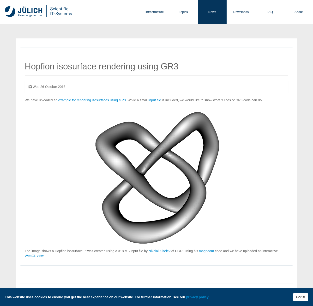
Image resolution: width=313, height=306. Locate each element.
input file (155, 100)
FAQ (270, 12)
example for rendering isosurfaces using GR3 (92, 100)
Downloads (241, 12)
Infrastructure (154, 12)
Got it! (300, 297)
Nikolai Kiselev (159, 251)
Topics (183, 12)
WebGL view (34, 256)
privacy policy (197, 297)
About (299, 12)
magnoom (206, 251)
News (212, 12)
